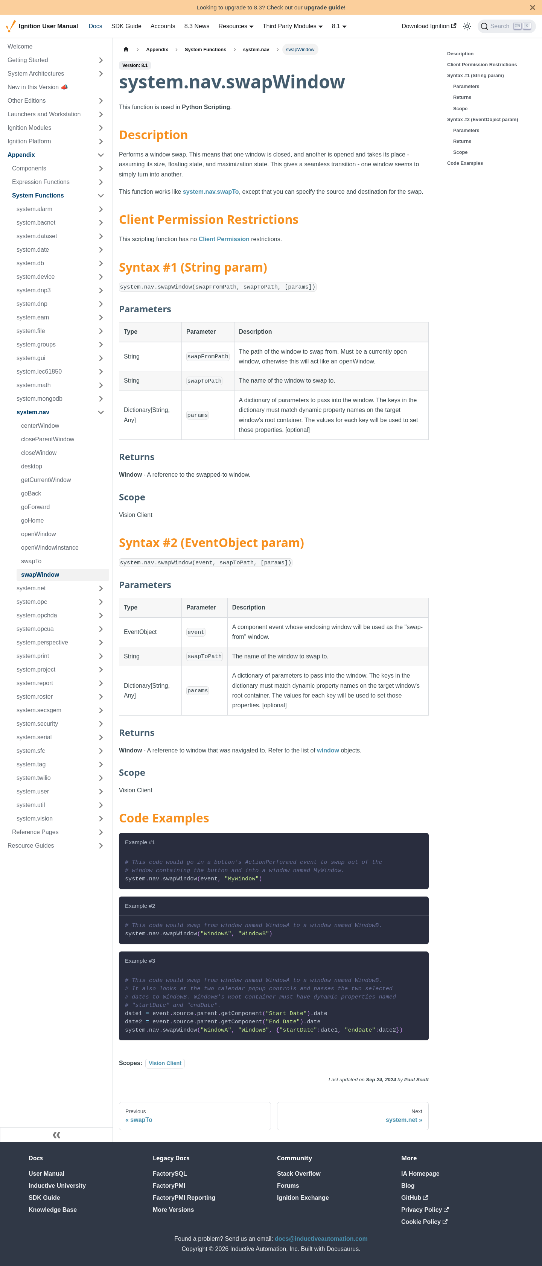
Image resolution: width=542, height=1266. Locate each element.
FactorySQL (170, 1173)
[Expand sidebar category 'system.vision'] (101, 819)
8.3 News (197, 26)
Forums (288, 1185)
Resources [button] (232, 26)
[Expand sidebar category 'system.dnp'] (101, 304)
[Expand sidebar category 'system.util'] (101, 805)
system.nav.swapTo (211, 191)
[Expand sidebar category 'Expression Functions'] (101, 182)
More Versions (173, 1210)
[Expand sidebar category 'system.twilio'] (101, 778)
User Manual (46, 1173)
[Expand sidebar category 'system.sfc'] (101, 751)
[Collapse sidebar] (56, 1134)
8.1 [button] (336, 26)
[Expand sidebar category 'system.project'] (101, 670)
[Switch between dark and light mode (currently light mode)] (467, 26)
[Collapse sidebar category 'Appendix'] (101, 155)
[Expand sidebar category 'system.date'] (101, 250)
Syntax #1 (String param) (475, 75)
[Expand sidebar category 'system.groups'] (101, 345)
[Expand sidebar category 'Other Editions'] (101, 101)
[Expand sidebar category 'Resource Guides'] (101, 846)
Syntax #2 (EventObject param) (482, 119)
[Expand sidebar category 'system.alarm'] (101, 209)
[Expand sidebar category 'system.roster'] (101, 697)
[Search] (507, 26)
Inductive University (57, 1185)
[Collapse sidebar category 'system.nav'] (101, 412)
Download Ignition (429, 26)
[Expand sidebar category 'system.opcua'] (101, 629)
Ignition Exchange (303, 1198)
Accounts (163, 26)
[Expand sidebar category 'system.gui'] (101, 358)
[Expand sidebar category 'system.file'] (101, 331)
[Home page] (126, 49)
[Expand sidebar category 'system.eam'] (101, 318)
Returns (462, 97)
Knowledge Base (53, 1210)
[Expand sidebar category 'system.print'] (101, 656)
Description (460, 53)
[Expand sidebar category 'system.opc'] (101, 602)
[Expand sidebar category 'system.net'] (101, 588)
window (328, 750)
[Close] (532, 7)
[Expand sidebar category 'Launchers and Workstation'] (101, 114)
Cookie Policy (424, 1222)
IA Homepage (420, 1173)
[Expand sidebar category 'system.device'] (101, 277)
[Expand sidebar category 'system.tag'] (101, 764)
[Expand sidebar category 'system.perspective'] (101, 643)
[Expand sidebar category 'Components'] (101, 169)
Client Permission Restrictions (482, 64)
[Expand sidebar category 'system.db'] (101, 263)
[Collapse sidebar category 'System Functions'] (101, 196)
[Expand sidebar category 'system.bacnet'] (101, 223)
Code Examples (465, 163)
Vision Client (165, 1063)
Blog (408, 1185)
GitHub (414, 1198)
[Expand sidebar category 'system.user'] (101, 792)
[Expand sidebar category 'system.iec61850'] (101, 372)
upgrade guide (324, 7)
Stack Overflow (299, 1173)
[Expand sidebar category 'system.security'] (101, 724)
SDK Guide (126, 26)
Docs (95, 26)
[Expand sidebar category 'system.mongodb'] (101, 399)
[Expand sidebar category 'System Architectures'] (101, 74)
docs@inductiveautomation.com (321, 1239)
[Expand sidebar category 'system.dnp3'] (101, 290)
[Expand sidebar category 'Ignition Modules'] (101, 128)
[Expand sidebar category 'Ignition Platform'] (101, 141)
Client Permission (224, 239)
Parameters (466, 86)
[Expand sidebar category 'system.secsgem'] (101, 710)
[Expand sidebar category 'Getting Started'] (101, 60)
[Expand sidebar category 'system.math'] (101, 385)
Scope (460, 108)
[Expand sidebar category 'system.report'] (101, 683)
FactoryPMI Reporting (184, 1198)
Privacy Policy (425, 1210)
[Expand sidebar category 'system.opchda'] (101, 615)
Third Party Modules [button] (290, 26)
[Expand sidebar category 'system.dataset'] (101, 236)
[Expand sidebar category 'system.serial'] (101, 737)
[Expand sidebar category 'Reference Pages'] (101, 832)
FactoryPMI (169, 1185)
